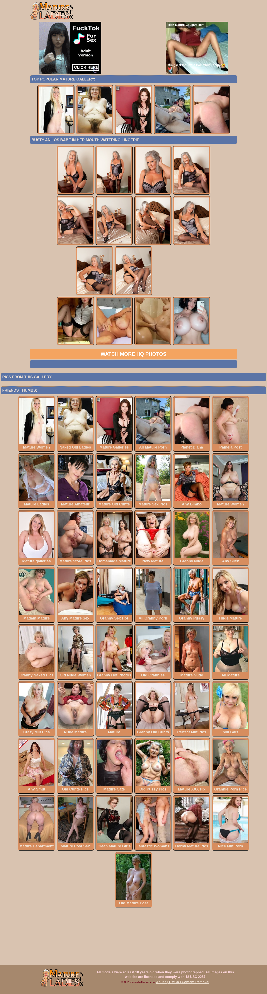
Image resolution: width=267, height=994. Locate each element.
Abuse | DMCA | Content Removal (182, 982)
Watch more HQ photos (133, 354)
